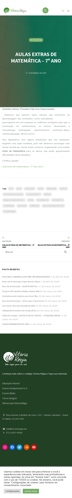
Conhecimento (33, 194)
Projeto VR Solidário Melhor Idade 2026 (20, 291)
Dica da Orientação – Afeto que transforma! (23, 301)
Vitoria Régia (36, 40)
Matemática (57, 200)
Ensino (47, 194)
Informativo (43, 200)
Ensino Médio (8, 393)
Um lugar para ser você (53, 206)
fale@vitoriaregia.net (14, 429)
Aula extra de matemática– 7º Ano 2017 (23, 166)
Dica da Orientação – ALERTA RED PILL (20, 286)
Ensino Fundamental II (14, 200)
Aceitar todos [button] (31, 491)
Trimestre (34, 206)
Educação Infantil (11, 383)
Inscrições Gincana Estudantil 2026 (18, 305)
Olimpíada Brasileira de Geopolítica (19, 310)
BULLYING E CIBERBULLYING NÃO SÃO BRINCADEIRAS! (26, 276)
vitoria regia (9, 211)
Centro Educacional (13, 194)
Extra (30, 200)
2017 (11, 188)
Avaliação (29, 188)
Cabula (63, 188)
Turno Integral (9, 398)
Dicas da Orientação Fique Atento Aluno (21, 281)
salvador (22, 206)
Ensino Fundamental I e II (14, 388)
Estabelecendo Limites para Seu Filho (20, 296)
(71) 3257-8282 (12, 432)
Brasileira (51, 188)
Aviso (40, 188)
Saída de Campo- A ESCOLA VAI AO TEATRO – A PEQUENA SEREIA (31, 315)
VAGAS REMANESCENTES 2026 (15, 324)
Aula (19, 188)
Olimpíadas (9, 206)
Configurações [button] (12, 491)
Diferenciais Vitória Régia (14, 403)
